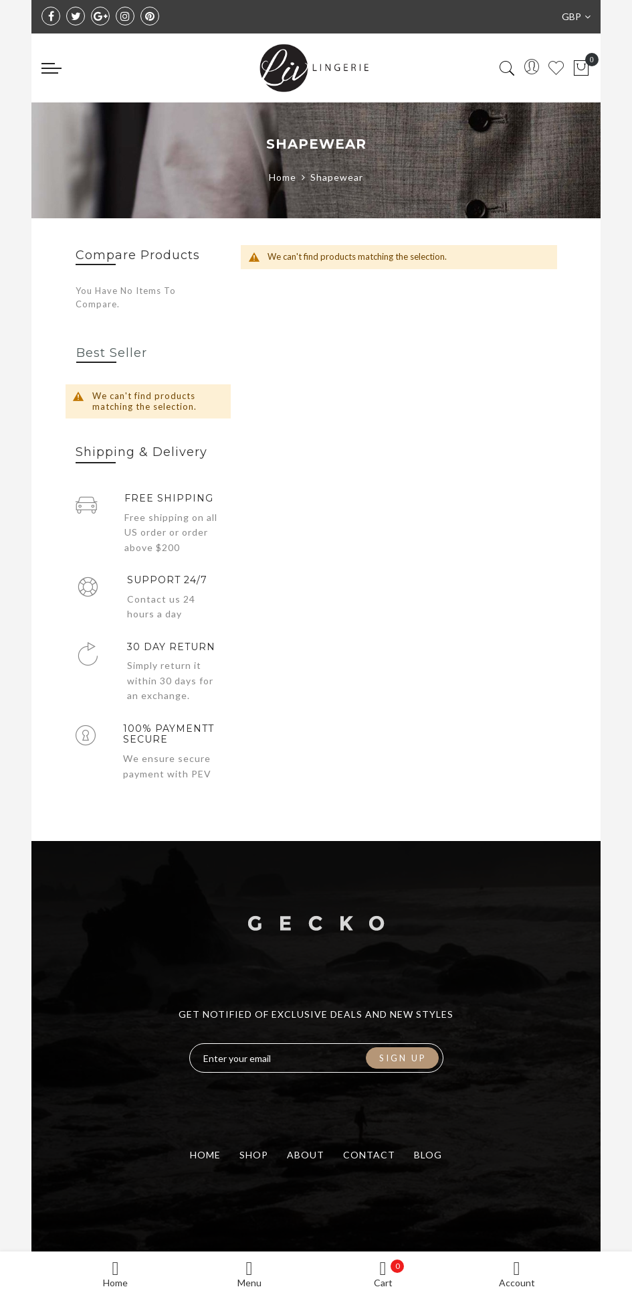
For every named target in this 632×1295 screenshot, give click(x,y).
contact (369, 1154)
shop (253, 1154)
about (305, 1154)
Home (282, 177)
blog (428, 1154)
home (205, 1154)
